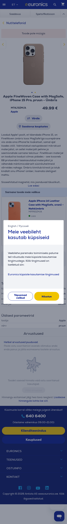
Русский (24, 226)
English (12, 226)
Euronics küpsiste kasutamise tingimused (33, 274)
